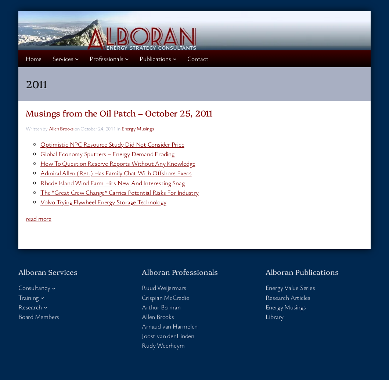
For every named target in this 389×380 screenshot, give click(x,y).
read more (38, 218)
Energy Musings (138, 128)
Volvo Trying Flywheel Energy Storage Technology (103, 202)
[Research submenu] (45, 307)
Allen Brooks (61, 128)
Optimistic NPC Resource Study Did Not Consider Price (112, 144)
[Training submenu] (42, 297)
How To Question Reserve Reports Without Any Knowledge (117, 163)
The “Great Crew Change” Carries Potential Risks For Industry (119, 192)
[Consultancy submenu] (53, 288)
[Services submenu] (77, 59)
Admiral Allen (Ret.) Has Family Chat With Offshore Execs (116, 173)
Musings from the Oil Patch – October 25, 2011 (119, 113)
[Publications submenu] (174, 59)
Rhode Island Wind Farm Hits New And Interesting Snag (112, 183)
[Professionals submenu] (127, 59)
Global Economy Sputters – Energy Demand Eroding (107, 154)
